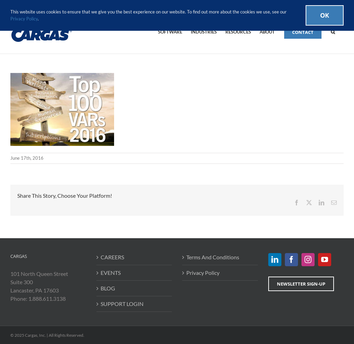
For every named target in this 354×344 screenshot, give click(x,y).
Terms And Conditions (212, 257)
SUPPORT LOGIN (122, 303)
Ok (324, 15)
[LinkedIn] (274, 259)
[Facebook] (291, 259)
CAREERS (112, 257)
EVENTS (111, 272)
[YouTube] (324, 259)
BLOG (108, 288)
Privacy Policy (203, 272)
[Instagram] (308, 259)
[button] (333, 31)
